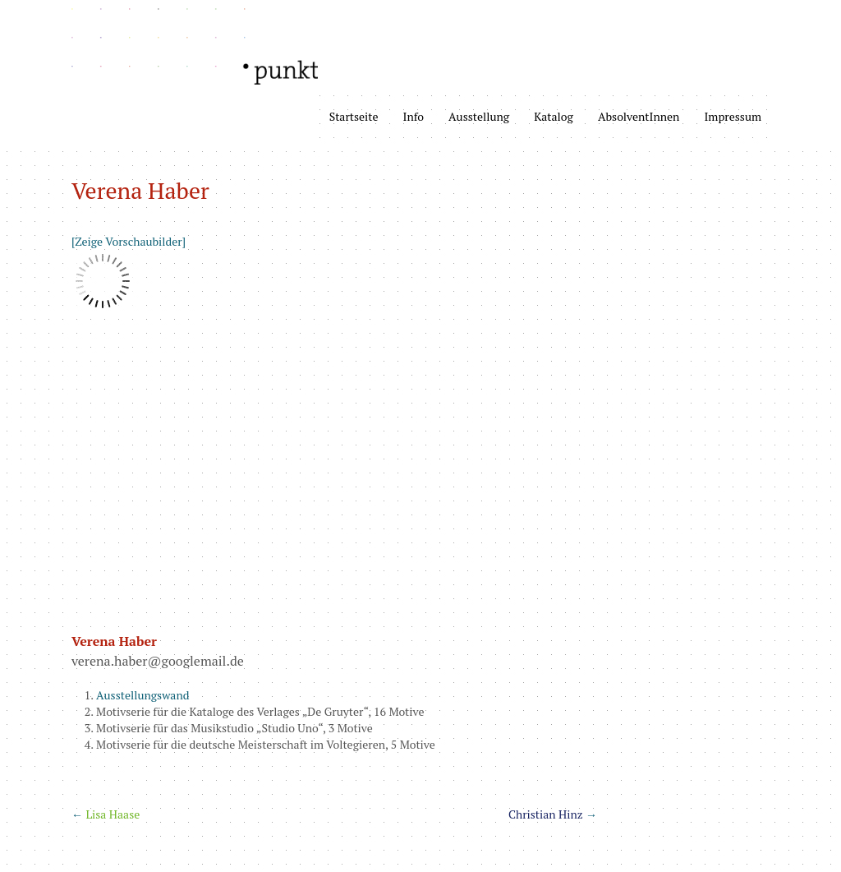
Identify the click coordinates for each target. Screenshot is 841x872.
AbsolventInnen (639, 116)
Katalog (553, 116)
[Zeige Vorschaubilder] (128, 241)
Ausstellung (478, 116)
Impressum (732, 116)
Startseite (354, 116)
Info (414, 116)
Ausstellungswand (143, 695)
